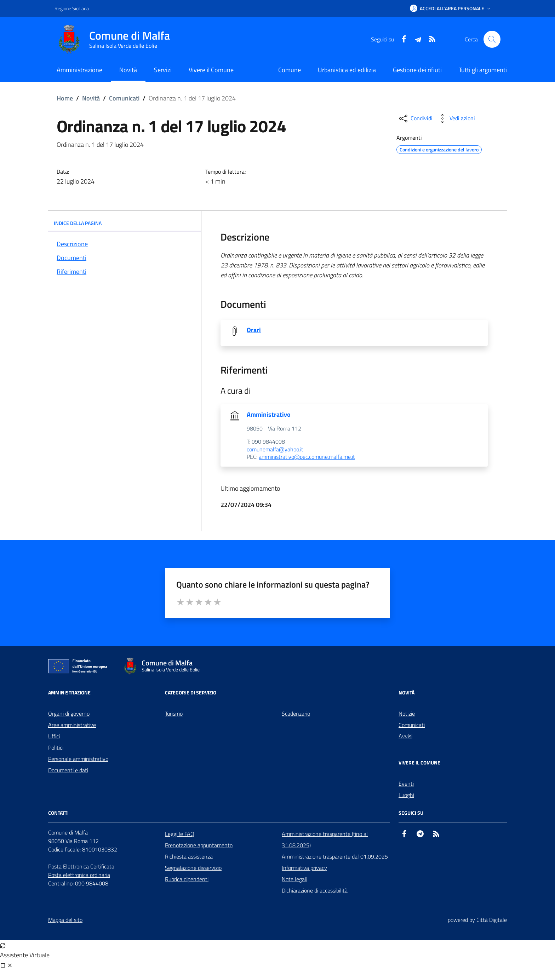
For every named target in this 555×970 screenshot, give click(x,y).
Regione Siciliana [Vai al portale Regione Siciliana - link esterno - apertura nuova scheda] (72, 8)
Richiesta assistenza (189, 856)
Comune (289, 70)
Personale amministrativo (78, 759)
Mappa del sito (65, 920)
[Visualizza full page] (3, 965)
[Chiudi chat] (10, 965)
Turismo (174, 713)
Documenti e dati (68, 770)
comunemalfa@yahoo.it (275, 450)
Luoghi (406, 795)
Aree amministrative (72, 725)
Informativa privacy (304, 868)
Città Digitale (491, 920)
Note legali (294, 879)
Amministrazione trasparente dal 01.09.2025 (335, 856)
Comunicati (124, 98)
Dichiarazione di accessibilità (315, 890)
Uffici (54, 736)
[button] (450, 8)
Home (65, 98)
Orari (254, 330)
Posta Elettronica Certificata (81, 866)
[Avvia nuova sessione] (3, 945)
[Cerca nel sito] (492, 39)
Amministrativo (269, 414)
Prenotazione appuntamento (199, 845)
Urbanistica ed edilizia (347, 70)
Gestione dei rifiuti (417, 70)
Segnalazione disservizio (193, 868)
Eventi (406, 783)
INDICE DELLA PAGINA (124, 223)
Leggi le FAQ (179, 834)
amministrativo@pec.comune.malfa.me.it (307, 457)
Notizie (407, 713)
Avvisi (405, 736)
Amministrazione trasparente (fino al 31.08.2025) (325, 839)
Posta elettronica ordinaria (79, 875)
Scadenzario (296, 713)
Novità (91, 98)
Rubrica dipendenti (186, 879)
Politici (55, 747)
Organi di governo (69, 713)
